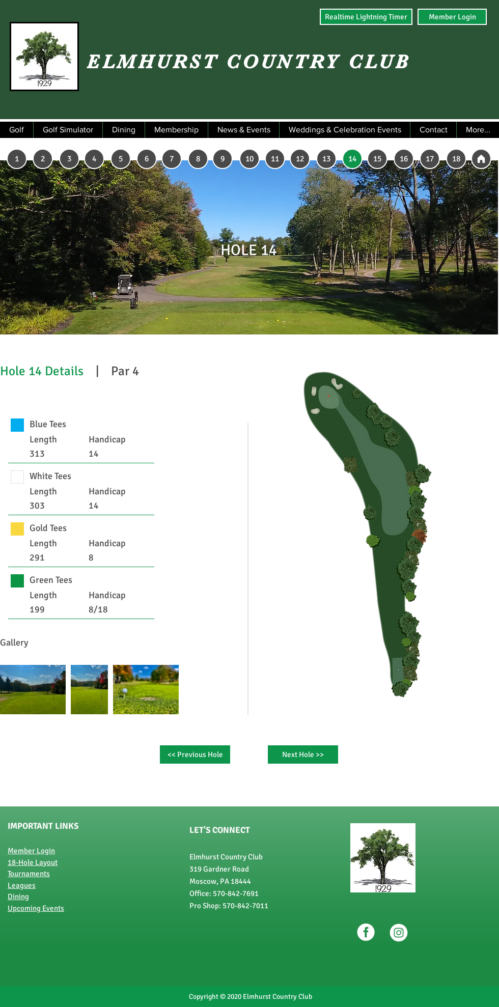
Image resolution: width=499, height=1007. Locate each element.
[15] (377, 159)
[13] (326, 159)
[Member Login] (452, 17)
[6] (146, 159)
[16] (404, 159)
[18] (456, 159)
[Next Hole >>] (303, 754)
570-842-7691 (236, 893)
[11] (275, 159)
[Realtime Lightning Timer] (366, 17)
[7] (171, 159)
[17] (430, 159)
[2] (43, 159)
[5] (120, 159)
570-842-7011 (245, 905)
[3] (69, 159)
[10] (249, 159)
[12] (300, 159)
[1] (17, 159)
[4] (94, 159)
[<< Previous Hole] (195, 754)
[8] (198, 159)
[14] (352, 159)
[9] (222, 159)
